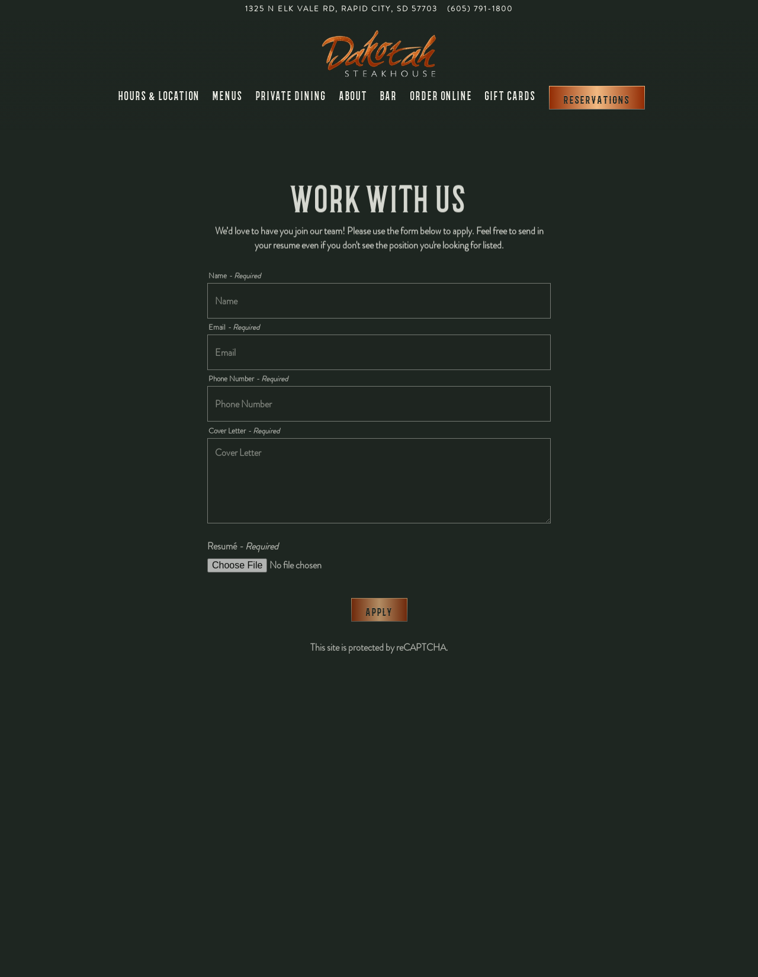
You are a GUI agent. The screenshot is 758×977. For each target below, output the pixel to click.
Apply (379, 612)
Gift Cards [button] (510, 95)
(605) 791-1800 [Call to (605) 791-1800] (480, 9)
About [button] (353, 95)
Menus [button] (228, 95)
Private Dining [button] (291, 95)
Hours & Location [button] (159, 95)
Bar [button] (388, 95)
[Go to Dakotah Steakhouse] (341, 9)
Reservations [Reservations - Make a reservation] (597, 98)
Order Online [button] (441, 95)
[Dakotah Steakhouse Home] (379, 52)
